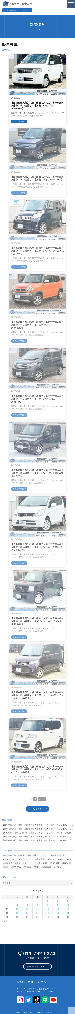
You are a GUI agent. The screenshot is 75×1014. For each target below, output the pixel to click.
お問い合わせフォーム (36, 966)
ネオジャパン (32, 982)
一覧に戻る (36, 809)
